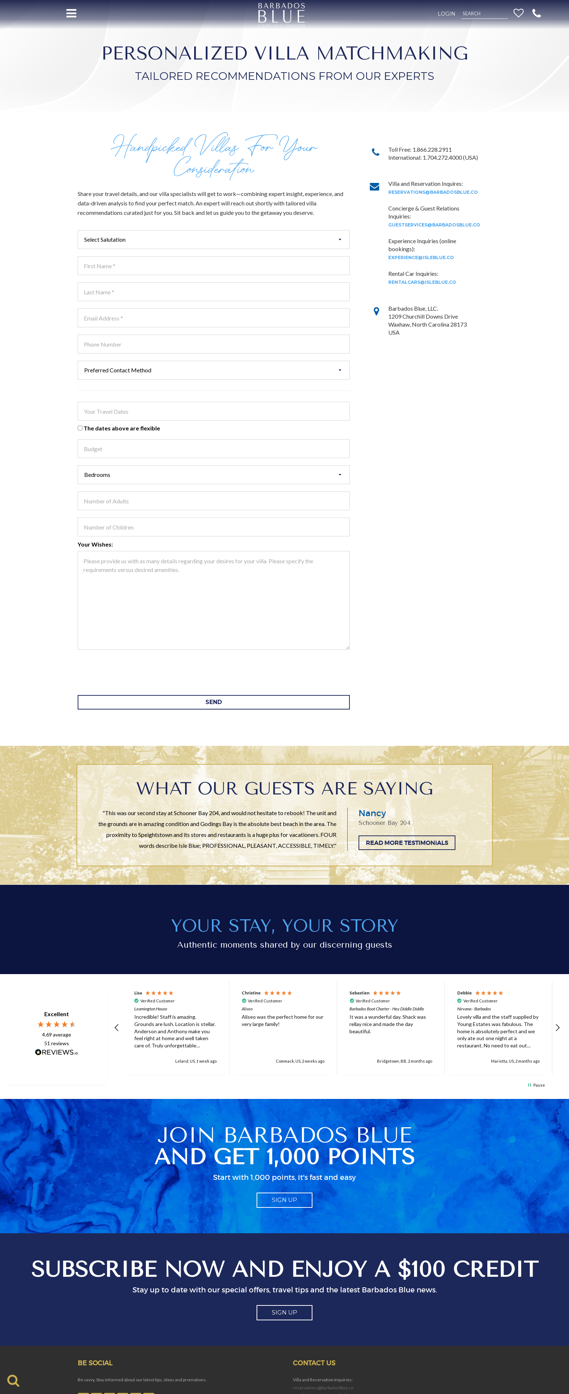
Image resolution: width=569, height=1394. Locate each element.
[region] (337, 1028)
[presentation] (133, 672)
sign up (284, 1200)
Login (446, 13)
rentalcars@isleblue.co (422, 282)
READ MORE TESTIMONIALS (407, 842)
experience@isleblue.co (421, 257)
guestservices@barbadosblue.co (434, 225)
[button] (536, 13)
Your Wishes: (95, 544)
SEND (213, 702)
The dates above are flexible (119, 428)
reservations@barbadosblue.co (433, 192)
